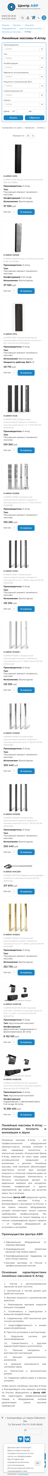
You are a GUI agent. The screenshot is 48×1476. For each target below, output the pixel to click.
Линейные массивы (11, 32)
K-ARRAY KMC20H (12, 872)
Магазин (17, 25)
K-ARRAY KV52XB (12, 814)
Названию (29, 128)
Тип (5, 54)
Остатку (40, 128)
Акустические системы (30, 28)
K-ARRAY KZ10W (11, 255)
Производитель (11, 45)
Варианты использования (16, 72)
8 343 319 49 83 (9, 19)
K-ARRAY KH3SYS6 (12, 1079)
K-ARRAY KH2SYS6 (12, 1004)
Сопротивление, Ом (13, 91)
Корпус (7, 100)
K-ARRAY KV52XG (12, 935)
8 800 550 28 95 (9, 16)
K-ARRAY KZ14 (10, 334)
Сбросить (34, 117)
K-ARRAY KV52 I (11, 571)
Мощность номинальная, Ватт (18, 82)
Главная (5, 25)
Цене (19, 128)
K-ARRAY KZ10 (10, 176)
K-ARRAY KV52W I (12, 652)
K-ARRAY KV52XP (12, 733)
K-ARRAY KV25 (10, 416)
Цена (6, 111)
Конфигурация (11, 63)
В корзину (26, 212)
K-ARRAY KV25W (11, 493)
